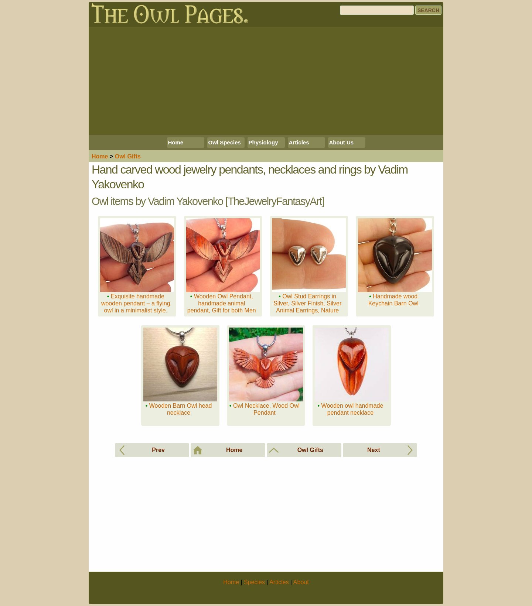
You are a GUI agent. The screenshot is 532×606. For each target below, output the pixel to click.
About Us (341, 142)
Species (254, 582)
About (301, 582)
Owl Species (224, 142)
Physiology (263, 142)
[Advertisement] (266, 81)
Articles (299, 142)
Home (176, 142)
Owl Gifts (128, 156)
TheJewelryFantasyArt (274, 201)
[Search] (377, 10)
